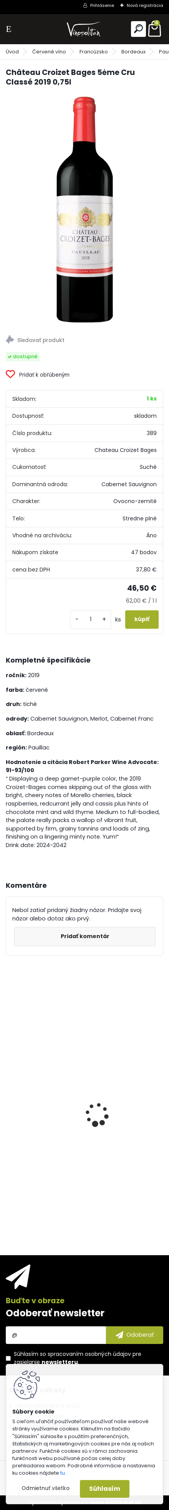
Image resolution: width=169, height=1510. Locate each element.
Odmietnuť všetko (46, 1488)
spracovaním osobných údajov (89, 1354)
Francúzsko (94, 51)
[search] (138, 28)
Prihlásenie (102, 5)
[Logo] (84, 29)
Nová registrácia (145, 5)
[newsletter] (134, 1335)
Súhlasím (104, 1488)
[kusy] (90, 619)
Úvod (12, 51)
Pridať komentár (85, 936)
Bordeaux (133, 51)
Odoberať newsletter (55, 1313)
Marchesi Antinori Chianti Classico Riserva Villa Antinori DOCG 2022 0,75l (82, 1154)
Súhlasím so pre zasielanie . (77, 1358)
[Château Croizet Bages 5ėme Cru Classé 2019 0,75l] (84, 208)
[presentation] (10, 1101)
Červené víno (49, 51)
